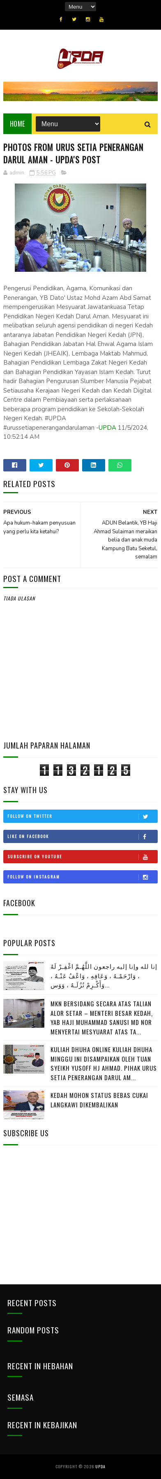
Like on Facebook (82, 836)
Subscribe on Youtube (82, 856)
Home (17, 124)
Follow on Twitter (82, 816)
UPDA (107, 428)
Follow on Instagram (82, 877)
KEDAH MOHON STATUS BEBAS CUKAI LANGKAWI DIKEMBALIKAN (99, 1099)
